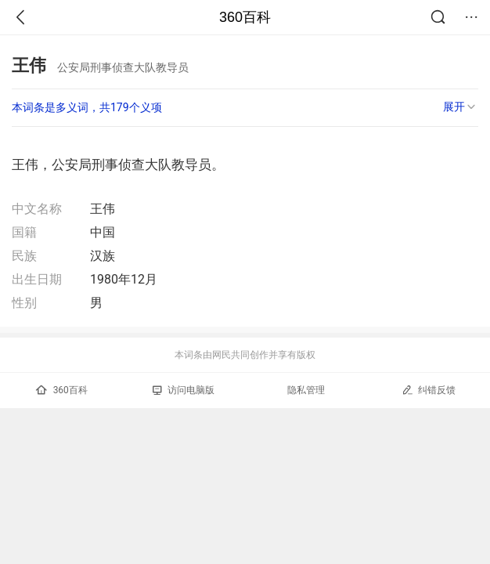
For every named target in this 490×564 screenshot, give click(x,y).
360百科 (245, 17)
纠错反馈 (429, 390)
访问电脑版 (183, 390)
